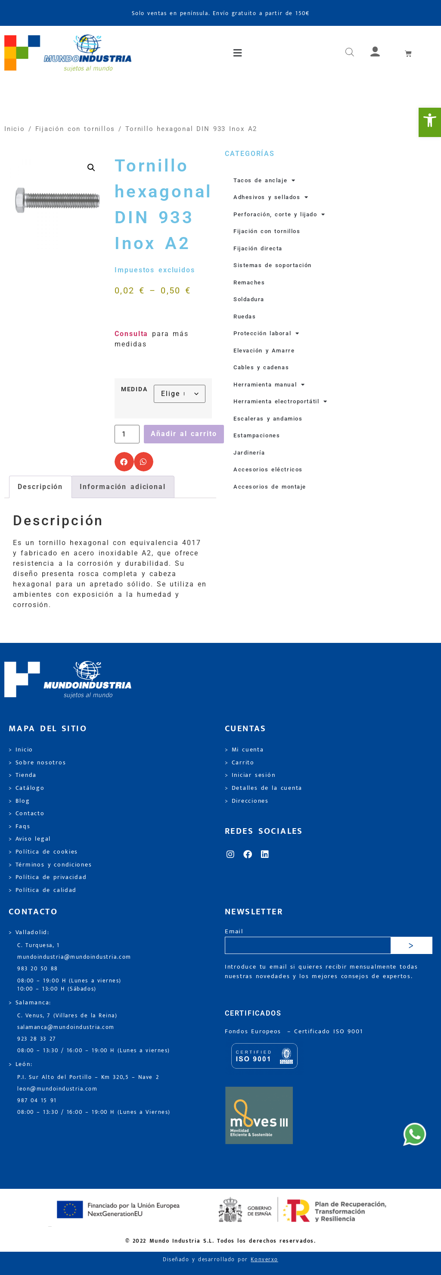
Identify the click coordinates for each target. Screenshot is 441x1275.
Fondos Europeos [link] (254, 1031)
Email (234, 932)
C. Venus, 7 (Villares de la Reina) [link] (67, 1015)
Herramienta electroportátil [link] (280, 401)
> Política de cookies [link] (43, 852)
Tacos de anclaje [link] (264, 180)
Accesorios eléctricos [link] (268, 469)
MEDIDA (134, 389)
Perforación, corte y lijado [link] (279, 214)
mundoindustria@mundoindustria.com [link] (74, 957)
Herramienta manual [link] (269, 384)
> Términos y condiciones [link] (50, 865)
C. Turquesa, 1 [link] (38, 945)
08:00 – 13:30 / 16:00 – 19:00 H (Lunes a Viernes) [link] (94, 1112)
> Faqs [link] (20, 826)
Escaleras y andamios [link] (267, 418)
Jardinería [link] (249, 452)
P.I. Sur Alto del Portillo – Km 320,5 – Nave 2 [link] (88, 1077)
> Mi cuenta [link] (244, 750)
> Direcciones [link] (247, 801)
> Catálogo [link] (27, 788)
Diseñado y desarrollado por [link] (220, 1259)
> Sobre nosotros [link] (37, 763)
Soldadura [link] (248, 299)
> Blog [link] (19, 801)
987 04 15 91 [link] (37, 1100)
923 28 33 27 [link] (36, 1039)
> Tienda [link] (23, 775)
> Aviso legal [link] (30, 839)
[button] (238, 53)
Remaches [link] (249, 282)
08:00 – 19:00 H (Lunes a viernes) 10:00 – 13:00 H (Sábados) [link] (69, 985)
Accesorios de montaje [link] (269, 486)
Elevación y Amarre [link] (264, 350)
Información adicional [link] (123, 487)
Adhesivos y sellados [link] (271, 197)
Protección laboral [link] (266, 333)
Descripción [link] (40, 487)
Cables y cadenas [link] (261, 367)
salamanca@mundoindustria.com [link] (66, 1027)
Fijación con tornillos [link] (75, 129)
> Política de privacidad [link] (48, 877)
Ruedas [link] (244, 316)
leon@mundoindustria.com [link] (57, 1089)
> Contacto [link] (27, 813)
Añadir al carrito (184, 434)
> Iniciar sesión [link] (250, 775)
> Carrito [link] (240, 763)
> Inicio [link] (21, 750)
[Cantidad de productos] (127, 434)
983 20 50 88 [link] (37, 968)
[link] (430, 122)
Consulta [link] (131, 334)
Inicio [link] (14, 129)
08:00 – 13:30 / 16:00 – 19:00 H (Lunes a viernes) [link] (93, 1050)
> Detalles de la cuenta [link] (263, 788)
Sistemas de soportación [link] (272, 265)
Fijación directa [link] (258, 248)
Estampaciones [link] (256, 435)
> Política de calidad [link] (43, 890)
